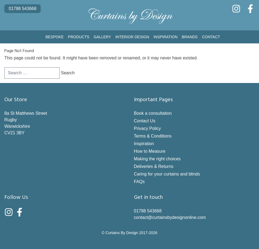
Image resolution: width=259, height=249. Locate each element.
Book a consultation (153, 113)
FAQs (139, 181)
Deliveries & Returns (154, 166)
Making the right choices (157, 159)
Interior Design (132, 37)
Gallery (102, 37)
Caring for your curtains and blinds (167, 174)
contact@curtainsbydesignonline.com (170, 217)
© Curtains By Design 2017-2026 (129, 233)
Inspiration (165, 37)
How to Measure (150, 151)
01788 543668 (22, 8)
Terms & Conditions (153, 136)
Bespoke (55, 37)
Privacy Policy (147, 128)
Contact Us (144, 121)
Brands (189, 37)
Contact (211, 37)
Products (78, 37)
